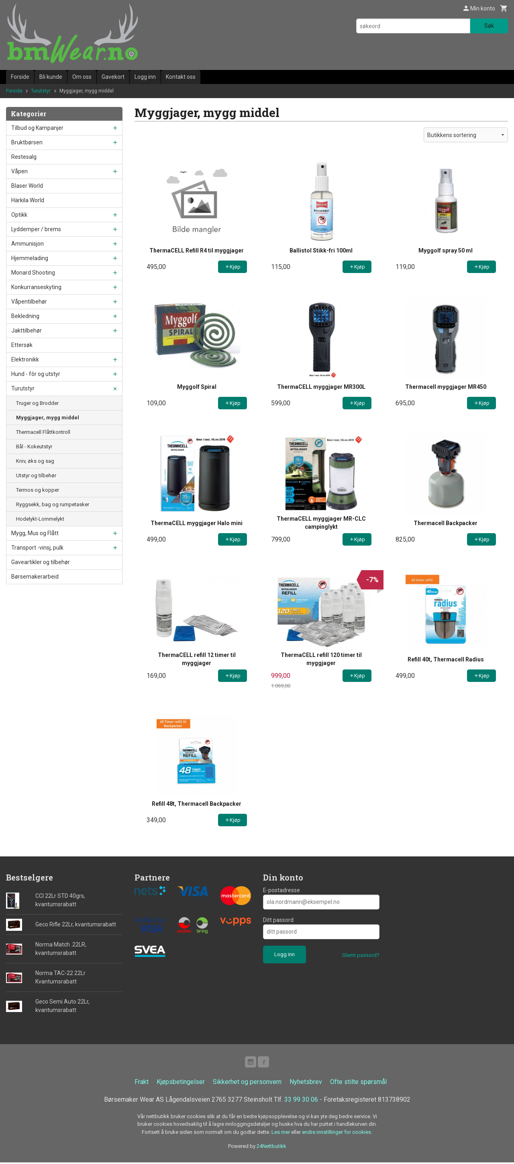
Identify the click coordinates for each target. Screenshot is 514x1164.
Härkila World (27, 200)
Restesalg (24, 157)
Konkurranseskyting (36, 287)
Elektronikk (25, 359)
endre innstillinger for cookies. (337, 1134)
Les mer (281, 1134)
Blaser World (27, 186)
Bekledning (25, 316)
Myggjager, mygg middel (47, 418)
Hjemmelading (29, 258)
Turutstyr (23, 388)
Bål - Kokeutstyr (34, 446)
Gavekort (113, 77)
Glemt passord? (360, 955)
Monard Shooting (33, 272)
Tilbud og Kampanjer (37, 128)
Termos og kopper (37, 490)
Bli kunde (50, 77)
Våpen (19, 171)
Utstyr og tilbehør (36, 475)
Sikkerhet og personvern (247, 1083)
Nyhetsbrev (306, 1083)
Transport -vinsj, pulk (37, 547)
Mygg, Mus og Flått (35, 533)
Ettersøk (22, 345)
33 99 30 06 (301, 1101)
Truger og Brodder (37, 403)
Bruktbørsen (27, 142)
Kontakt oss (181, 77)
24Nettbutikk (271, 1148)
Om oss (82, 77)
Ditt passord (278, 920)
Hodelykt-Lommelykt (40, 519)
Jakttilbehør (26, 330)
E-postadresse (281, 890)
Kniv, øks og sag (35, 461)
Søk (489, 26)
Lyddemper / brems (36, 229)
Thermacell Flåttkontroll (43, 432)
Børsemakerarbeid (35, 576)
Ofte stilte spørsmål (358, 1083)
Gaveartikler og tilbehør (40, 562)
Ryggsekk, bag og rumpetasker (52, 504)
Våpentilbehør (29, 301)
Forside (20, 77)
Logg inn (145, 77)
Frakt (142, 1083)
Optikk (19, 214)
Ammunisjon (27, 243)
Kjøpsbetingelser (181, 1083)
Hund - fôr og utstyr (35, 374)
